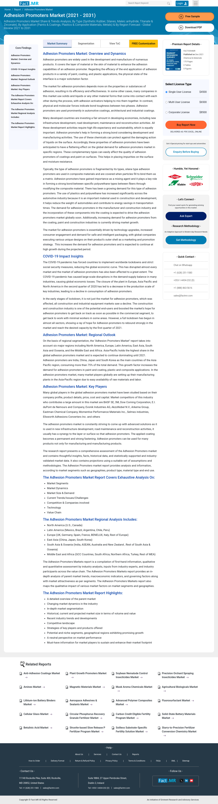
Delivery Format (57, 761)
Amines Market (34, 686)
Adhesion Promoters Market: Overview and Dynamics (21, 59)
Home (8, 9)
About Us (79, 754)
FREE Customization (143, 43)
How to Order (34, 761)
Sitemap (185, 761)
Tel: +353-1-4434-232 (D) (98, 788)
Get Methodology (186, 239)
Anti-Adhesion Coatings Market (42, 675)
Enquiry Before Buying (186, 151)
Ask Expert (186, 216)
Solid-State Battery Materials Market (179, 716)
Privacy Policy (111, 761)
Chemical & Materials (193, 58)
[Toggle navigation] (195, 3)
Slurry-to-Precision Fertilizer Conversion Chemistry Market (179, 731)
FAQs (158, 761)
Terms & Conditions (136, 761)
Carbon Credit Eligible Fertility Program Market (133, 716)
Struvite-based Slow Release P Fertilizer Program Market (87, 729)
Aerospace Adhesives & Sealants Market (83, 702)
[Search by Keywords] (149, 3)
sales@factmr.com (51, 788)
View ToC (114, 43)
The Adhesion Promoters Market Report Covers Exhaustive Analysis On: (22, 99)
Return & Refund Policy (85, 761)
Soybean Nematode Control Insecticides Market (132, 675)
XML (173, 761)
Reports (135, 754)
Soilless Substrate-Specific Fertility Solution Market (132, 729)
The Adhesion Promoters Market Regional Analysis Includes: (23, 113)
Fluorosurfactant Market (178, 700)
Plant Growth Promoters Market (88, 675)
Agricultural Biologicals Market (180, 688)
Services (97, 754)
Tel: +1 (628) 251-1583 (29, 788)
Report (17, 9)
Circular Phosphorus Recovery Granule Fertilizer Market (87, 716)
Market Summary (57, 43)
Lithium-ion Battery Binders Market (40, 702)
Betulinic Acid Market (38, 727)
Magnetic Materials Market (87, 686)
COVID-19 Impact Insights (23, 69)
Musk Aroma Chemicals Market (134, 688)
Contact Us (117, 754)
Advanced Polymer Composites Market (134, 702)
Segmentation (86, 43)
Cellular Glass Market (38, 714)
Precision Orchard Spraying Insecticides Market (178, 675)
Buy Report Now (186, 124)
